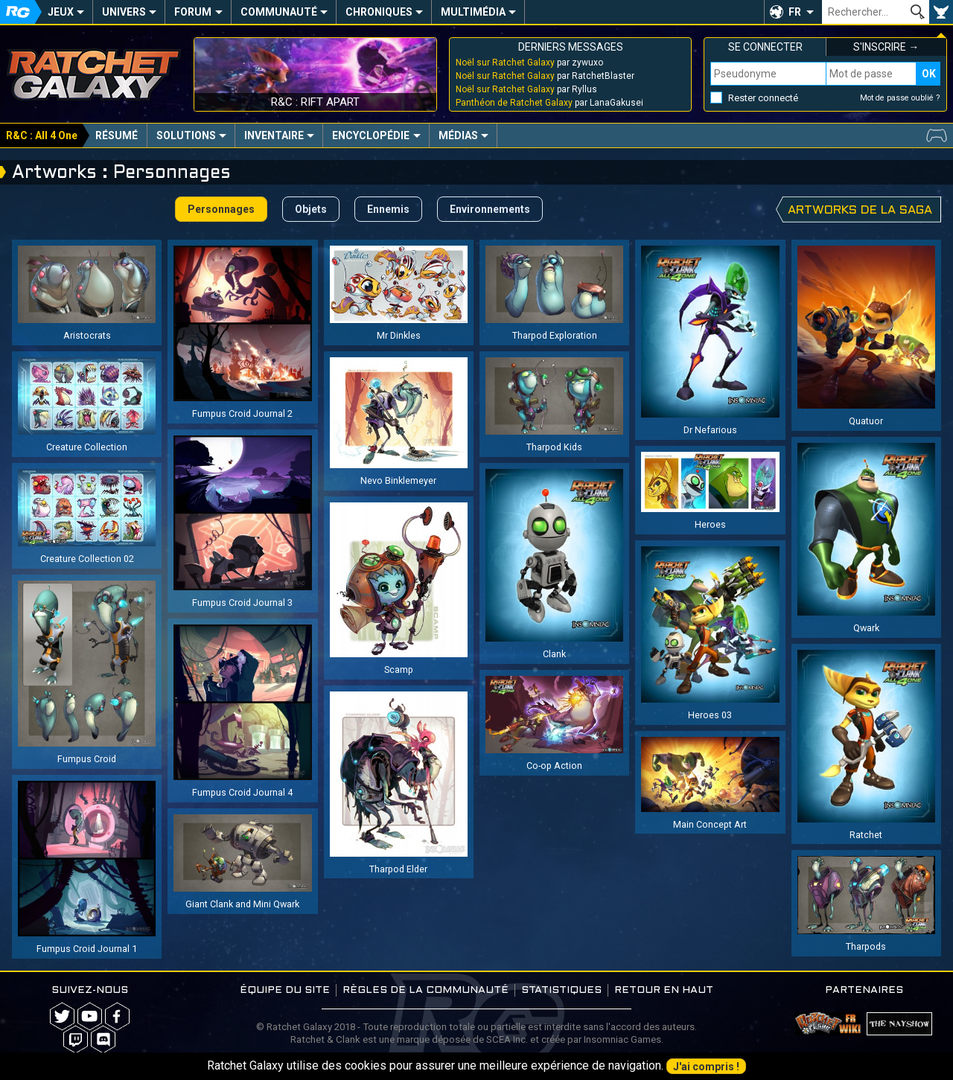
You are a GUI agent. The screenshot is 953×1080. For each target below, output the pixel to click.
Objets (311, 209)
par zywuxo (529, 62)
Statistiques (561, 990)
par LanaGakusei (549, 103)
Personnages (221, 209)
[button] (793, 12)
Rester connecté (763, 97)
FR (794, 12)
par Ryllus (526, 89)
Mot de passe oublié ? (900, 98)
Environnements (490, 209)
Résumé (116, 135)
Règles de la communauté (425, 990)
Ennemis (388, 209)
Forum (192, 12)
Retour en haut (663, 990)
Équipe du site (285, 990)
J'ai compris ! (706, 1067)
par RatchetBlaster (545, 76)
